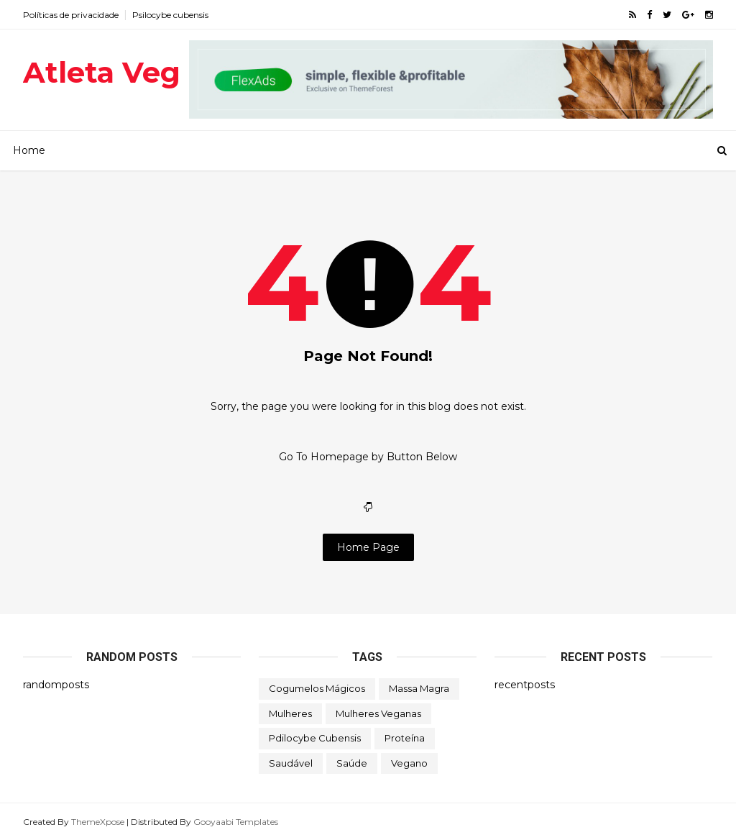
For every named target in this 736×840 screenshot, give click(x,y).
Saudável (291, 763)
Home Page (368, 547)
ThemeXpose (97, 821)
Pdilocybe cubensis (315, 738)
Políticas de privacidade (71, 14)
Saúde (351, 763)
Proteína (405, 738)
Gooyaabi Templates (235, 821)
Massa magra (419, 688)
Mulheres (290, 713)
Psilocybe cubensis (170, 14)
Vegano (409, 763)
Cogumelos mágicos (317, 688)
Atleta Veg (101, 72)
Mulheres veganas (378, 713)
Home (29, 150)
